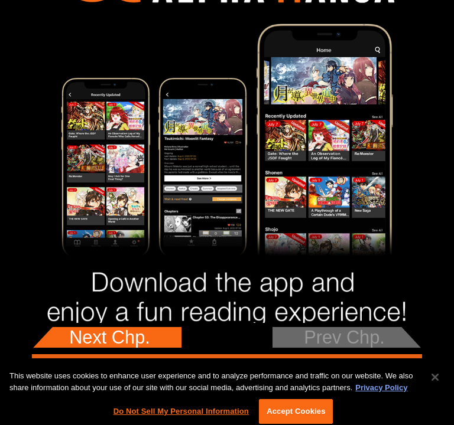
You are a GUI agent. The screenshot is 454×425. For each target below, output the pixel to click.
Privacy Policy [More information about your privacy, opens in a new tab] (381, 391)
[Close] (435, 381)
